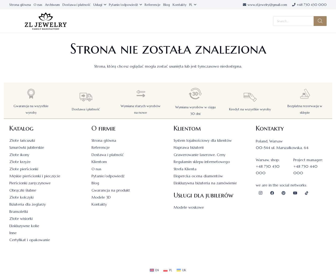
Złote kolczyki (21, 197)
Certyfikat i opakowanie (29, 239)
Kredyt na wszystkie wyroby (250, 109)
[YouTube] (295, 193)
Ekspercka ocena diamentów (198, 176)
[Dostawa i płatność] (85, 97)
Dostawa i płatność (86, 109)
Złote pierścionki (23, 169)
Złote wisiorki (21, 218)
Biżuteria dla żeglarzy (27, 204)
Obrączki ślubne (22, 190)
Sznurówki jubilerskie (26, 147)
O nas (96, 169)
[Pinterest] (283, 193)
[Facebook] (272, 193)
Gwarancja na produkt (110, 190)
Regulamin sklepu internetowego (202, 161)
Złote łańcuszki (22, 140)
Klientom (99, 161)
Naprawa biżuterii (189, 147)
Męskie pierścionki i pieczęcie (34, 176)
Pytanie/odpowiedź (107, 176)
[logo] (45, 21)
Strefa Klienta (185, 169)
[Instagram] (260, 193)
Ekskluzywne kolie (24, 225)
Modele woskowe (189, 207)
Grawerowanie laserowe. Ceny (199, 154)
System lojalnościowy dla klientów (203, 140)
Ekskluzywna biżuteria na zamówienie (205, 183)
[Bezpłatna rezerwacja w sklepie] (305, 93)
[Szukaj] (320, 21)
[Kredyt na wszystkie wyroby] (250, 97)
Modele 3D (101, 197)
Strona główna (103, 140)
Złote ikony (19, 154)
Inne (13, 232)
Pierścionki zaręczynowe (30, 183)
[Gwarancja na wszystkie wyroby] (31, 93)
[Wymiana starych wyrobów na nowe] (140, 93)
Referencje (100, 147)
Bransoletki (18, 211)
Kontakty (99, 204)
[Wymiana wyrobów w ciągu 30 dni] (195, 93)
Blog (95, 183)
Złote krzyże (20, 161)
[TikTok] (306, 193)
